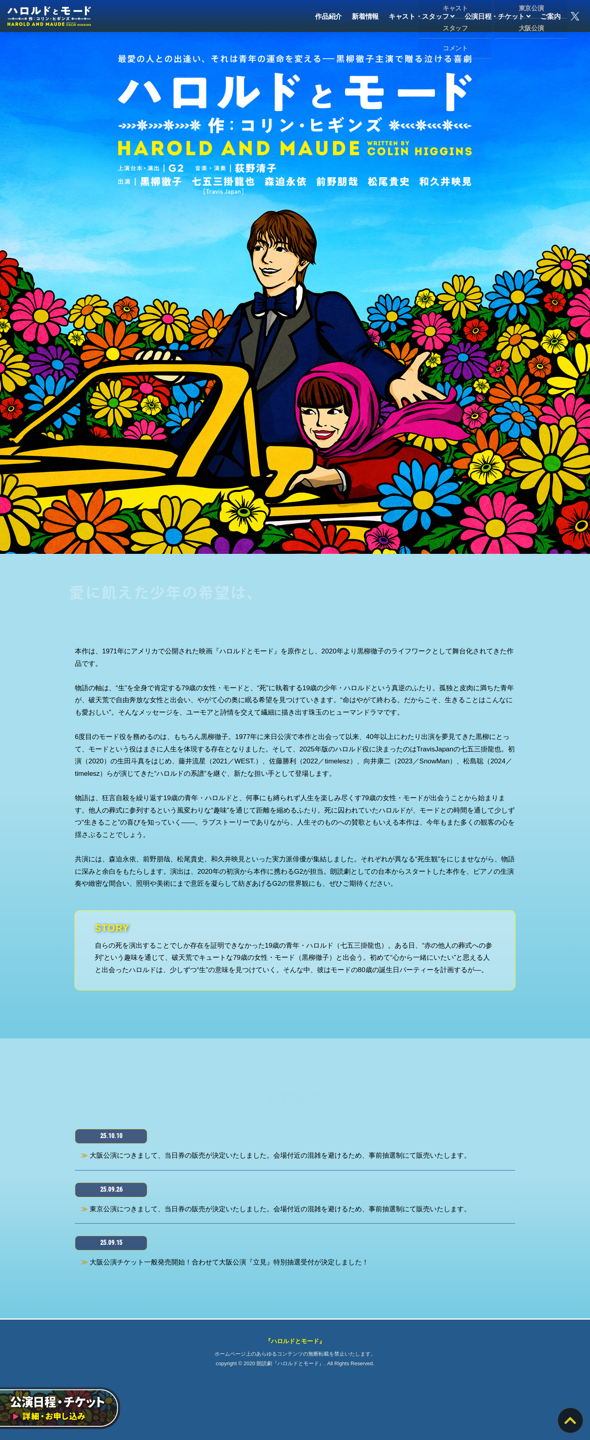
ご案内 (550, 16)
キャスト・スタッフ (422, 16)
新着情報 (365, 16)
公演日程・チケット (498, 16)
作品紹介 (328, 16)
